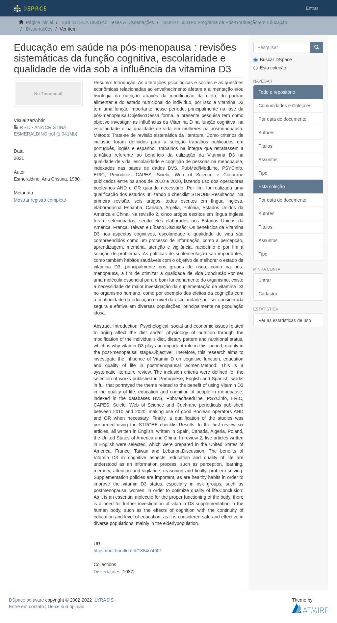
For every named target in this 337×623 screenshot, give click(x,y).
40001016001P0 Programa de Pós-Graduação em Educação (225, 22)
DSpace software (26, 600)
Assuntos (268, 159)
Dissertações (39, 29)
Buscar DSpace (272, 59)
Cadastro (268, 293)
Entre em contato (26, 606)
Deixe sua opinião (66, 606)
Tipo (263, 173)
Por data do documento (283, 119)
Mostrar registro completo (40, 200)
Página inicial (39, 22)
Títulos (265, 146)
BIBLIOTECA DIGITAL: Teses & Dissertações (108, 22)
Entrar (265, 280)
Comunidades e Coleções (285, 105)
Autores (266, 132)
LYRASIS (104, 600)
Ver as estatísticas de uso (285, 320)
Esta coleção (269, 67)
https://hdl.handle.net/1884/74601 (128, 550)
